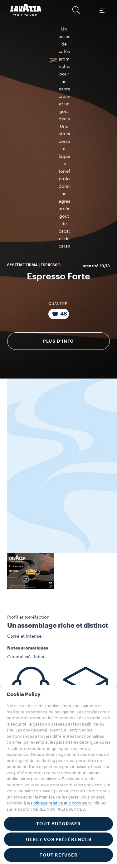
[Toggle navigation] (101, 10)
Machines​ (16, 673)
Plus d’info (58, 181)
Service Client (28, 608)
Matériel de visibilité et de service (53, 679)
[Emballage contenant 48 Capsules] (58, 153)
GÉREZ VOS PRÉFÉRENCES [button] (58, 839)
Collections (18, 666)
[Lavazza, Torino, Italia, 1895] (25, 10)
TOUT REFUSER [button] (59, 855)
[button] (76, 10)
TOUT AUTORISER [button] (58, 824)
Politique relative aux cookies (59, 803)
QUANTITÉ (57, 143)
